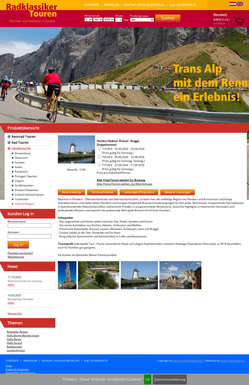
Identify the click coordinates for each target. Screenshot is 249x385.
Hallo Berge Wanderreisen (23, 335)
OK (147, 379)
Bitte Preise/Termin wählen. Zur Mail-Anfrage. (124, 184)
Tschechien (22, 199)
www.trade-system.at (232, 360)
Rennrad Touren (24, 137)
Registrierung (16, 257)
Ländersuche (21, 148)
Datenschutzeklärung (169, 379)
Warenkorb (220, 14)
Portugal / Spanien (26, 176)
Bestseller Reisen (17, 332)
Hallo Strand (14, 343)
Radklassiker (14, 346)
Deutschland (22, 153)
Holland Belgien (24, 204)
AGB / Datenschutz (182, 5)
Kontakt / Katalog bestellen (144, 5)
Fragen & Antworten (17, 369)
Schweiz (20, 162)
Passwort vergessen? (20, 253)
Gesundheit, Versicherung (20, 372)
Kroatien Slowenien (26, 190)
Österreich (21, 158)
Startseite (91, 5)
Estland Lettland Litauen (29, 194)
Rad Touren (20, 142)
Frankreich (21, 171)
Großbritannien (24, 185)
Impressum (111, 5)
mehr (11, 285)
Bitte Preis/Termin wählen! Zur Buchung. (121, 180)
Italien (18, 167)
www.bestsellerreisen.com (188, 360)
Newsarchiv (15, 313)
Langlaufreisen (16, 350)
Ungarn (19, 181)
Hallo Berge (14, 339)
